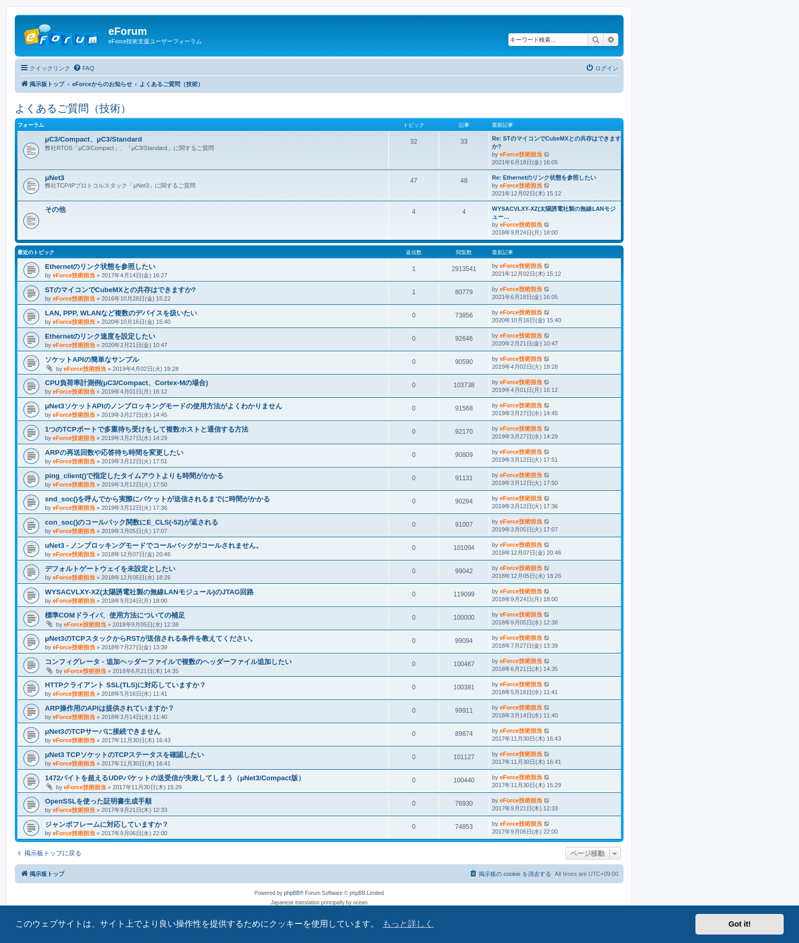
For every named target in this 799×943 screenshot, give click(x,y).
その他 (55, 209)
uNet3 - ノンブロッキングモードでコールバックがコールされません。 (154, 545)
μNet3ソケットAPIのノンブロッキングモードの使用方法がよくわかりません (163, 406)
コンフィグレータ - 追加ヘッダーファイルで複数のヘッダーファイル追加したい (168, 662)
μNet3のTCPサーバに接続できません (103, 731)
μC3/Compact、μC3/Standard (93, 139)
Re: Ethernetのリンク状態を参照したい (544, 177)
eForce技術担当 (521, 154)
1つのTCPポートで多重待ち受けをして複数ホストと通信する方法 (146, 429)
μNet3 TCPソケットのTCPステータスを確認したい (124, 755)
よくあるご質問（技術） (73, 108)
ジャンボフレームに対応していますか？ (107, 824)
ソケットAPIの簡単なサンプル (92, 359)
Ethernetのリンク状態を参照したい (100, 266)
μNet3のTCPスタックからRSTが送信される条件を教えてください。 (151, 638)
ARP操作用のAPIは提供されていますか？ (109, 708)
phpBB (292, 893)
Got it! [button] (740, 924)
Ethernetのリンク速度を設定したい (100, 336)
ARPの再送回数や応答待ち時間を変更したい (114, 452)
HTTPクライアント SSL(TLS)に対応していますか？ (125, 685)
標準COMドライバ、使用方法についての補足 (115, 615)
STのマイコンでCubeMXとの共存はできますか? (120, 290)
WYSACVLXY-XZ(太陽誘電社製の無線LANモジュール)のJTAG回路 (149, 592)
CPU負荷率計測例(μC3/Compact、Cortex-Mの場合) (126, 383)
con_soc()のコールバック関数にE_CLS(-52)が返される (131, 522)
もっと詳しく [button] (408, 923)
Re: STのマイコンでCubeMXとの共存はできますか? (556, 142)
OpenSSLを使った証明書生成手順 (98, 801)
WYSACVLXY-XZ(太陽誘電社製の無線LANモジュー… (554, 213)
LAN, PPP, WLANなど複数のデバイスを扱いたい (121, 313)
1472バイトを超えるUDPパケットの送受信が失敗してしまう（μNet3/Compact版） (175, 778)
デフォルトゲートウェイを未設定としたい (110, 569)
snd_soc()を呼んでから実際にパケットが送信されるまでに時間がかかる (157, 499)
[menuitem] (83, 68)
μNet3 (54, 178)
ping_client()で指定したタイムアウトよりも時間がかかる (134, 476)
